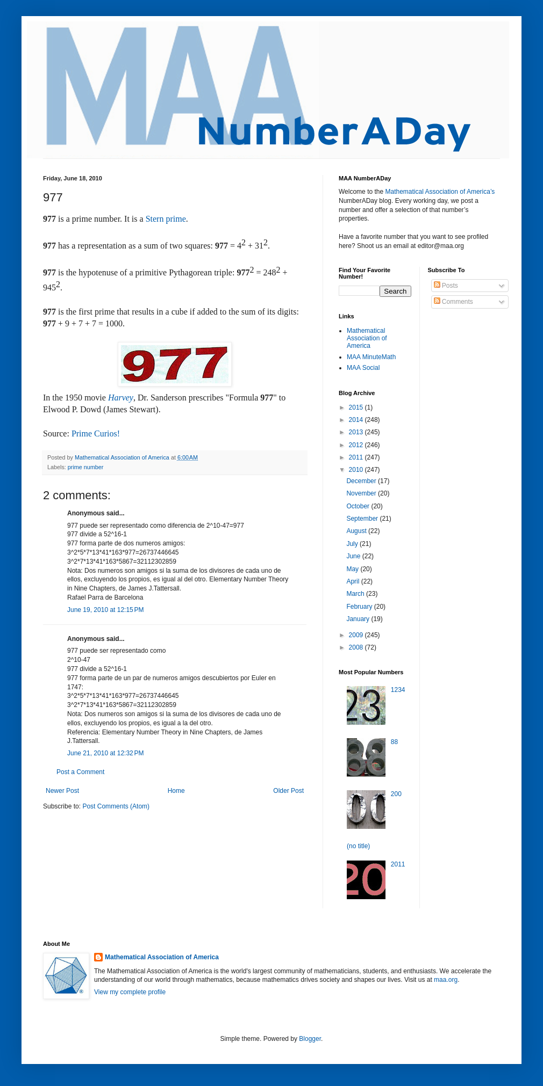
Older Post (288, 791)
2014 (357, 420)
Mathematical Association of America (367, 338)
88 (394, 742)
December (362, 481)
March (356, 593)
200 (396, 794)
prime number (86, 467)
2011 (357, 457)
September (363, 518)
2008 (357, 647)
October (358, 506)
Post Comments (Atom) (115, 806)
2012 (357, 445)
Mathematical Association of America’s (440, 191)
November (362, 493)
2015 (357, 407)
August (357, 531)
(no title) (358, 846)
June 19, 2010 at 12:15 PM (105, 610)
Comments (453, 301)
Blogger (310, 1039)
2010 (357, 469)
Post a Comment (80, 772)
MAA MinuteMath (371, 357)
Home (176, 791)
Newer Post (62, 791)
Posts (446, 285)
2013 (357, 432)
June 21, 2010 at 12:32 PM (105, 753)
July (353, 544)
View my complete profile (130, 992)
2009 (357, 635)
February (360, 606)
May (353, 569)
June (354, 556)
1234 (398, 690)
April (353, 581)
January (358, 619)
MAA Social (363, 367)
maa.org (446, 979)
